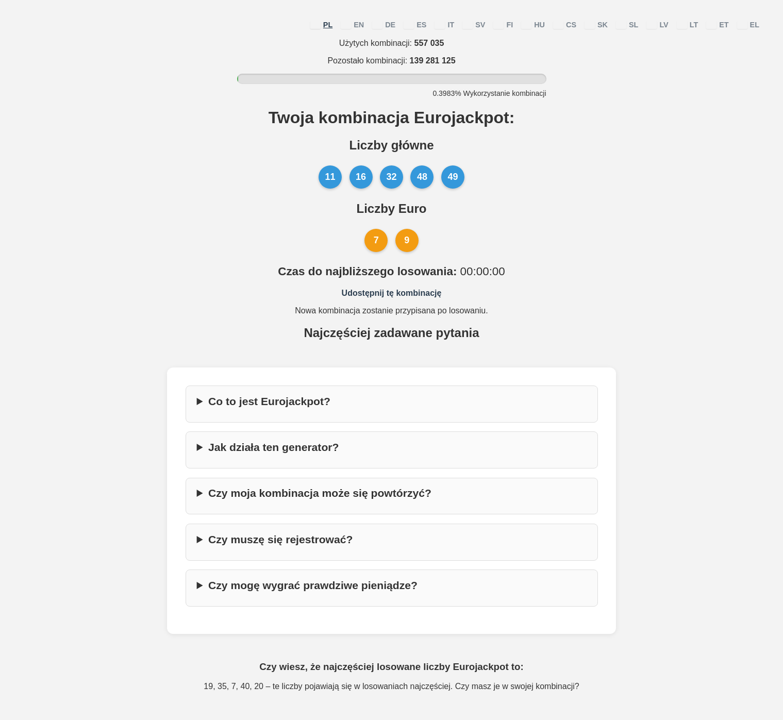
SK (596, 25)
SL (627, 25)
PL (321, 25)
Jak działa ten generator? (273, 447)
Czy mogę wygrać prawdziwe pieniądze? (313, 585)
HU (533, 25)
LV (657, 25)
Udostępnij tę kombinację (392, 293)
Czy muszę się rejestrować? (280, 539)
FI (503, 25)
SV (473, 25)
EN (352, 25)
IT (444, 25)
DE (383, 25)
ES (415, 25)
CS (564, 25)
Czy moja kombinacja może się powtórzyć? (319, 493)
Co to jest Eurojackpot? (269, 401)
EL (748, 25)
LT (687, 25)
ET (717, 25)
